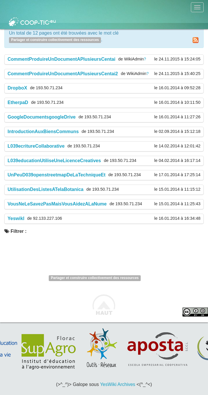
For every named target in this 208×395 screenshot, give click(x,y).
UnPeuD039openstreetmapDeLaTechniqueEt (57, 174)
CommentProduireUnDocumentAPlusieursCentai (61, 59)
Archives (126, 384)
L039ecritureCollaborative (36, 146)
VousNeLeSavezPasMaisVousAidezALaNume (57, 203)
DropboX (17, 87)
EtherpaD (18, 102)
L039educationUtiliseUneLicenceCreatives (54, 160)
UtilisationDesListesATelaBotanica (46, 189)
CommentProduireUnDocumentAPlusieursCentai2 (63, 73)
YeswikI (16, 218)
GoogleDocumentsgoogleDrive (42, 117)
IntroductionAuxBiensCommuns (43, 131)
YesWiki (108, 384)
